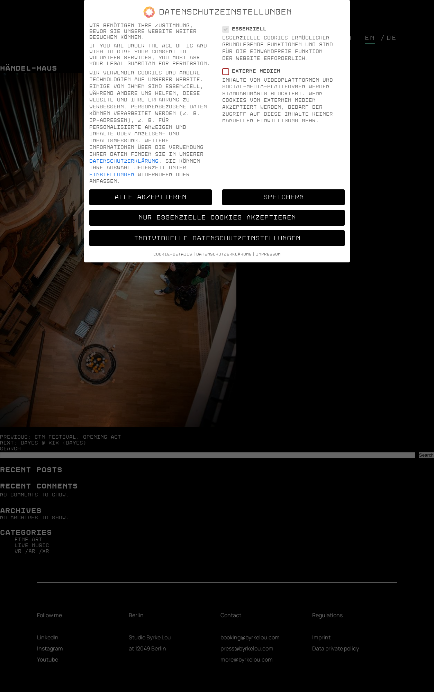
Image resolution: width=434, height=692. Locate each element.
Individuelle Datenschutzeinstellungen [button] (217, 238)
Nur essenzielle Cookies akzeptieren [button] (217, 217)
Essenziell (246, 29)
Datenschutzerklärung (124, 161)
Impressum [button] (268, 254)
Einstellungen (111, 175)
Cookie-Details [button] (172, 254)
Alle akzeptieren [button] (151, 197)
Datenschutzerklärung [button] (224, 254)
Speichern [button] (283, 197)
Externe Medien (253, 71)
